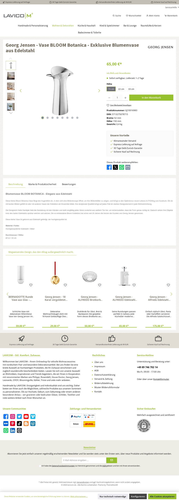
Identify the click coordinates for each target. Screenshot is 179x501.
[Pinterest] (13, 423)
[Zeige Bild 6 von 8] (67, 118)
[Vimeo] (33, 416)
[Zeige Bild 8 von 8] (77, 118)
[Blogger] (26, 423)
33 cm (131, 89)
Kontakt (98, 391)
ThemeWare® (112, 485)
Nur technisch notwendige (113, 496)
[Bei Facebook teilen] (109, 167)
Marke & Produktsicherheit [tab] (42, 184)
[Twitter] (19, 416)
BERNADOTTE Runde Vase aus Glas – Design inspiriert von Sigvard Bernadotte (20, 298)
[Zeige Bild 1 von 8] (42, 118)
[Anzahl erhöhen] (125, 98)
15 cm (111, 89)
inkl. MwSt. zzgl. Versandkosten (118, 73)
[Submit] (111, 460)
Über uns (98, 362)
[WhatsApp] (6, 430)
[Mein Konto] (152, 16)
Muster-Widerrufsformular (106, 387)
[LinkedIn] (13, 430)
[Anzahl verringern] (109, 98)
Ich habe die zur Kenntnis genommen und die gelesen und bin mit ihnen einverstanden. (90, 466)
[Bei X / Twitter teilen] (115, 167)
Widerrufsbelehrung (103, 383)
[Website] (19, 430)
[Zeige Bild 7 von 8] (72, 118)
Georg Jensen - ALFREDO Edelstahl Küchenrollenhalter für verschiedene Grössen (124, 298)
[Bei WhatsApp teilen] (122, 167)
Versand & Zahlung (103, 378)
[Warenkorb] (170, 16)
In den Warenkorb (151, 97)
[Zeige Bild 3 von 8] (52, 118)
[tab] (15, 184)
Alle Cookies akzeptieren (162, 496)
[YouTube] (26, 416)
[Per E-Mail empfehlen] (128, 167)
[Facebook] (6, 416)
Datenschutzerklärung (104, 374)
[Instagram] (13, 416)
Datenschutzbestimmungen (63, 466)
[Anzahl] (117, 98)
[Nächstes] (99, 90)
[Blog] (33, 423)
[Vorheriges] (21, 90)
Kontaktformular (161, 379)
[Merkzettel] (133, 16)
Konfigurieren (138, 496)
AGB (96, 370)
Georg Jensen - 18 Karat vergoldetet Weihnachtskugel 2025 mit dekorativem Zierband (55, 298)
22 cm (121, 89)
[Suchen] (117, 16)
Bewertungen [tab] (69, 184)
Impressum (99, 366)
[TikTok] (19, 423)
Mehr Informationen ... (79, 496)
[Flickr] (6, 423)
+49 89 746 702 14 (147, 367)
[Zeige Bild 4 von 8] (57, 118)
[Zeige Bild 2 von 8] (47, 118)
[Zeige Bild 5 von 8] (62, 118)
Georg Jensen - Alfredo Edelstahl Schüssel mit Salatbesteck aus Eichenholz (158, 298)
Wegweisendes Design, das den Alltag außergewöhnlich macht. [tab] (41, 252)
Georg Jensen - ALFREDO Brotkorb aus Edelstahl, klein (89, 298)
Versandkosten (83, 482)
